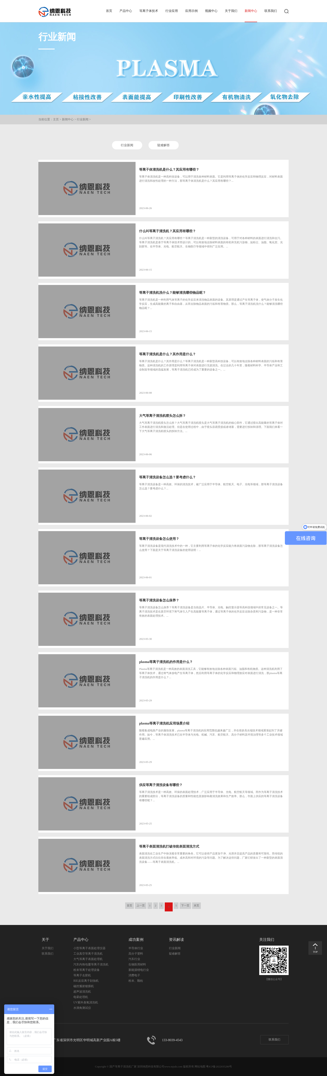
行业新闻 (82, 119)
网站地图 (200, 1066)
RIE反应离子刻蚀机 (86, 980)
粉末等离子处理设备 (86, 969)
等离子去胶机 (82, 975)
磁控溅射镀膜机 (83, 986)
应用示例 (191, 11)
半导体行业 (135, 948)
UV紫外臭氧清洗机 (85, 1002)
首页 (109, 11)
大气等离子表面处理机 (88, 959)
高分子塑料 (135, 953)
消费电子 (134, 975)
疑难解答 (163, 145)
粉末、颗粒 (135, 980)
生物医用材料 (137, 964)
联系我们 (270, 11)
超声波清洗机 (82, 991)
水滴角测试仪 (82, 1007)
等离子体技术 (148, 11)
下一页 (185, 905)
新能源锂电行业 (138, 969)
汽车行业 (134, 959)
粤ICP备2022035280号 (219, 1066)
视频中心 (211, 11)
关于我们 (231, 11)
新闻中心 (251, 11)
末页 (196, 905)
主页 (56, 119)
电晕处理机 (80, 997)
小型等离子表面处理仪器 (89, 948)
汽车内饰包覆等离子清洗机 (90, 964)
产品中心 (125, 11)
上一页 (141, 905)
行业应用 (171, 11)
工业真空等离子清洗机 (88, 953)
